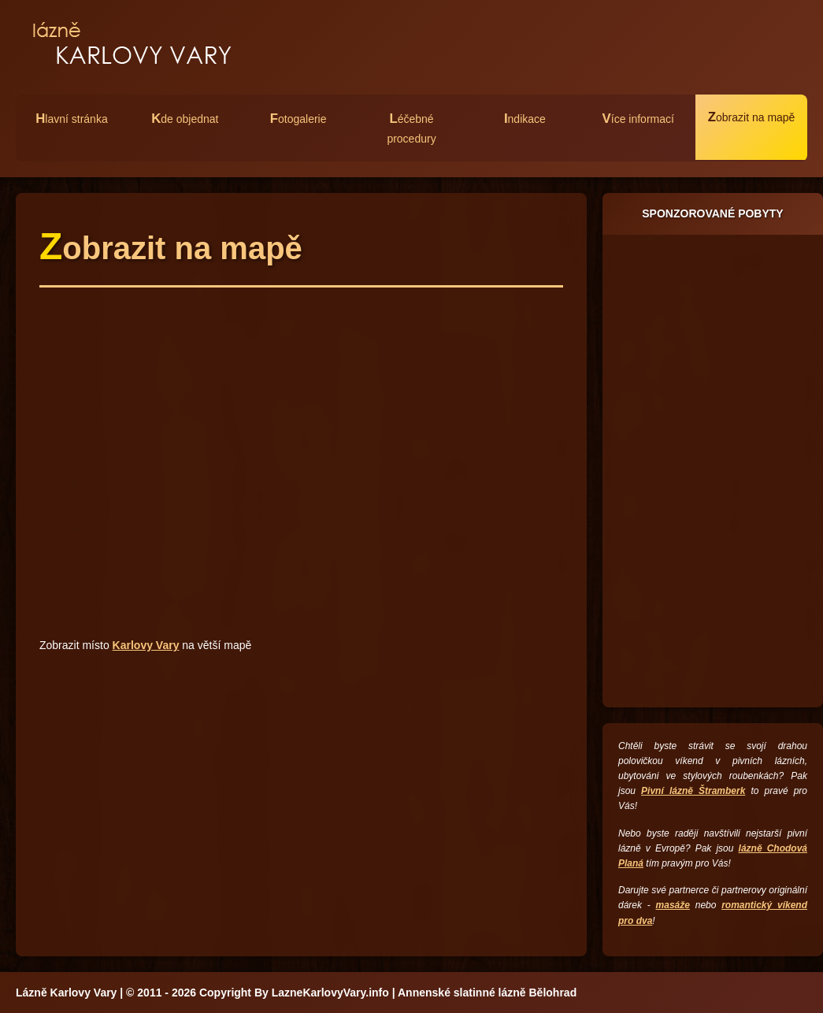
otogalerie (298, 118)
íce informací (638, 118)
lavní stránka (71, 118)
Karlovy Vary (146, 645)
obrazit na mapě (751, 116)
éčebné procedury (411, 128)
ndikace (525, 118)
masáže (673, 905)
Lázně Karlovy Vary (66, 992)
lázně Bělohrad (538, 992)
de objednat (184, 118)
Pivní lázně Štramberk (693, 790)
